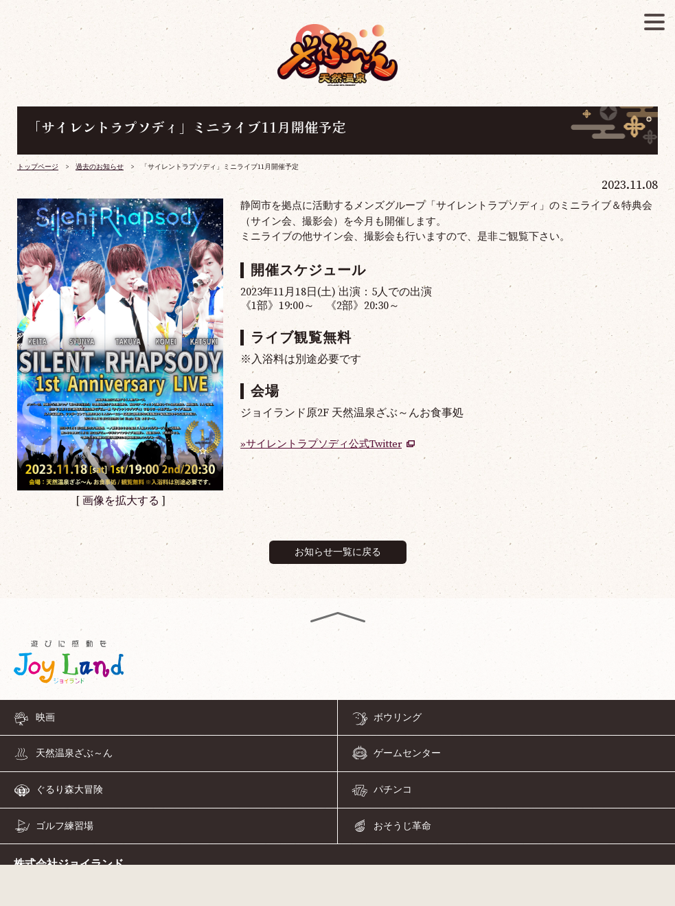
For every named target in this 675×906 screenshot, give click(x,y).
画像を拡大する (120, 501)
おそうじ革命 (402, 825)
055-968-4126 (338, 888)
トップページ (37, 167)
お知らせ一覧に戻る (338, 552)
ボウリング (398, 718)
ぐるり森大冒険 (69, 790)
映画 (45, 718)
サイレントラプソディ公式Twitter (324, 444)
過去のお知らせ (100, 167)
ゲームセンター (407, 753)
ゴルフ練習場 (64, 825)
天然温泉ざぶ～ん (74, 753)
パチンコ (393, 790)
